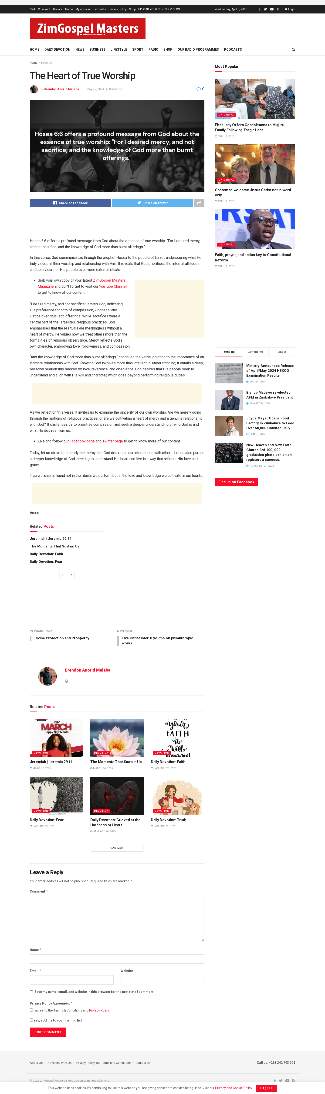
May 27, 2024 (95, 89)
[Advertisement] (237, 27)
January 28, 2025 (163, 769)
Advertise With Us (59, 1063)
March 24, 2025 (101, 769)
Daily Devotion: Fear (46, 562)
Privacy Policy (117, 9)
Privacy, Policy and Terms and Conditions (103, 1063)
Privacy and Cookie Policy (233, 1088)
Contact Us (142, 1063)
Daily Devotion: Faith (46, 554)
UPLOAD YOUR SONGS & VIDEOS (159, 9)
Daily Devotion (57, 49)
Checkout (44, 9)
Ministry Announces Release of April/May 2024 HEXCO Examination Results (270, 371)
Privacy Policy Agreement (51, 1004)
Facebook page (82, 441)
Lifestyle (119, 49)
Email (35, 971)
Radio (153, 49)
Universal (226, 114)
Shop (132, 9)
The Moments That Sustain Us (54, 546)
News (80, 49)
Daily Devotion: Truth (168, 820)
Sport (137, 49)
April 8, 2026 (224, 136)
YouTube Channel (113, 286)
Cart (32, 9)
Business (97, 49)
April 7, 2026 (224, 201)
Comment (39, 892)
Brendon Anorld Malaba (61, 89)
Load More (117, 848)
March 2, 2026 (40, 769)
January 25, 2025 (163, 826)
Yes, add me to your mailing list (56, 1021)
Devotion (47, 62)
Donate (57, 9)
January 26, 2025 (102, 832)
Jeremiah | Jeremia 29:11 (51, 539)
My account (83, 9)
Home (69, 9)
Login (290, 9)
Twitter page (112, 441)
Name (36, 950)
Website (127, 972)
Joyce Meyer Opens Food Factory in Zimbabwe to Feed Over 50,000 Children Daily (270, 423)
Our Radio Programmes (198, 49)
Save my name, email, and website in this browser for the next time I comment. (94, 993)
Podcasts (100, 9)
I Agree (266, 1088)
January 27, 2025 (42, 826)
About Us (36, 1063)
